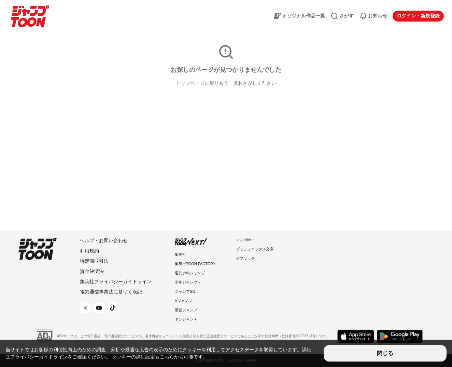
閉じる (385, 353)
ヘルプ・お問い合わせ (104, 240)
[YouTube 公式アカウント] (99, 307)
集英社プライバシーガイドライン (116, 281)
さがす (342, 16)
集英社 (180, 254)
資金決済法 (92, 271)
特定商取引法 (94, 261)
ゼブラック (245, 258)
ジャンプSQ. (185, 291)
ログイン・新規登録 (418, 15)
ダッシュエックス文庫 (254, 249)
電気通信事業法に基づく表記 (111, 291)
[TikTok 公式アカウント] (112, 307)
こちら (167, 356)
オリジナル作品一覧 (299, 16)
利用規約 (89, 250)
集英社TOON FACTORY (195, 264)
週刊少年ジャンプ (190, 273)
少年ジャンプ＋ (188, 282)
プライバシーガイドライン (39, 356)
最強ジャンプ (186, 310)
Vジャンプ (183, 301)
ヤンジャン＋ (186, 319)
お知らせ (373, 16)
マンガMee (245, 240)
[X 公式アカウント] (85, 307)
